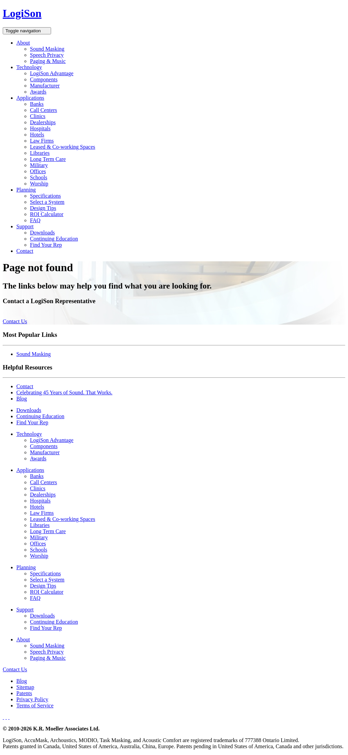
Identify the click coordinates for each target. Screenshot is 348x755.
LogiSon (22, 13)
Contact (24, 251)
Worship (39, 183)
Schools (38, 177)
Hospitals (40, 128)
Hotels (37, 134)
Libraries (40, 153)
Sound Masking (47, 49)
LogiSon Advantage (52, 73)
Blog (21, 398)
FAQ (35, 220)
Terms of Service (34, 705)
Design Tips (43, 208)
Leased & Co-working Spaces (62, 147)
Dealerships (43, 122)
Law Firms (42, 141)
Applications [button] (30, 98)
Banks (37, 104)
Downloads (42, 232)
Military (39, 165)
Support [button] (25, 226)
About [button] (23, 43)
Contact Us (15, 321)
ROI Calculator (46, 214)
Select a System (47, 202)
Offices (38, 171)
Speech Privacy (47, 55)
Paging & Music (48, 61)
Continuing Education (54, 239)
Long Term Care (48, 159)
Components (44, 79)
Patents (24, 693)
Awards (38, 92)
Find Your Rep (46, 245)
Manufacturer (45, 85)
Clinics (37, 116)
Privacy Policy (32, 699)
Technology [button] (29, 67)
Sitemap (25, 687)
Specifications (45, 196)
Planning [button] (26, 190)
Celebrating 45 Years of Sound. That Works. (64, 392)
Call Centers (43, 110)
